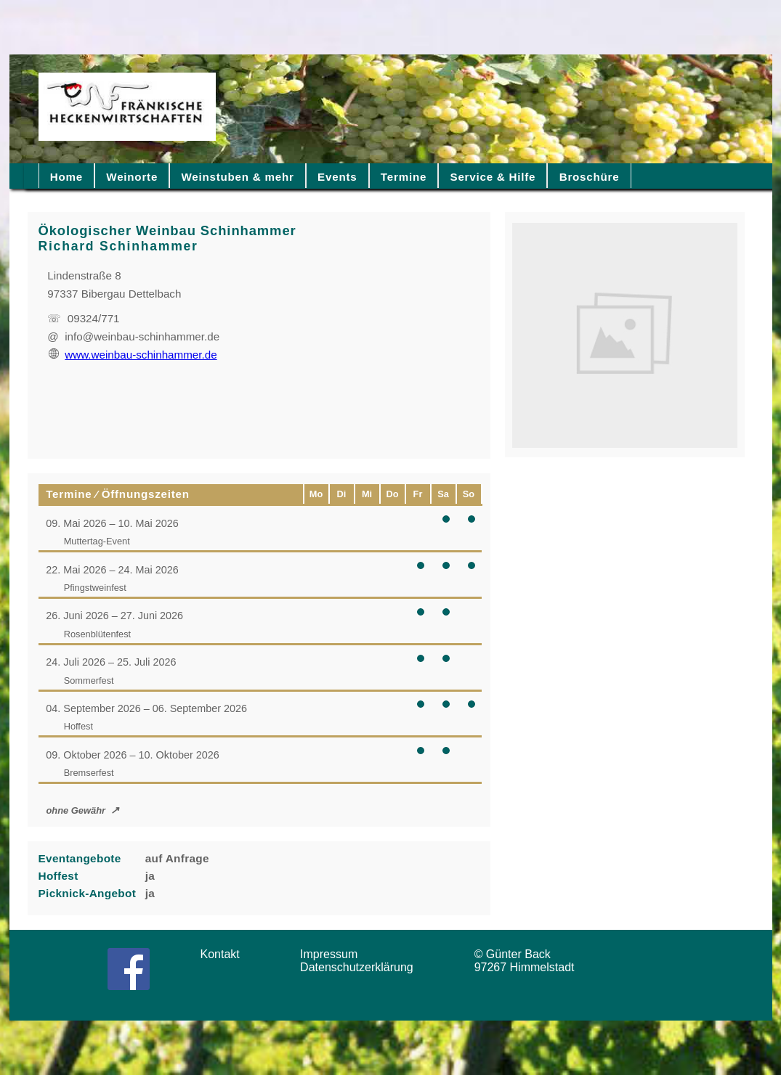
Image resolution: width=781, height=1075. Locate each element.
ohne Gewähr (75, 810)
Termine (403, 177)
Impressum (333, 954)
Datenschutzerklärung (360, 967)
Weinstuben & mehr (237, 177)
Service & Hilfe (493, 177)
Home (66, 177)
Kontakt (225, 954)
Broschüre (589, 177)
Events (337, 177)
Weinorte (132, 177)
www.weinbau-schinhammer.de (133, 354)
